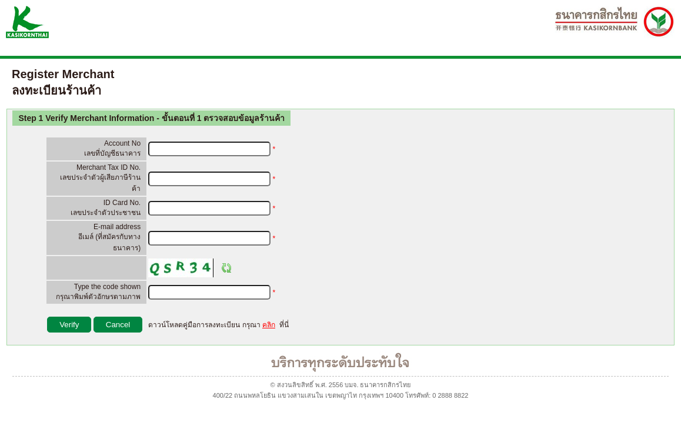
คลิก (268, 325)
